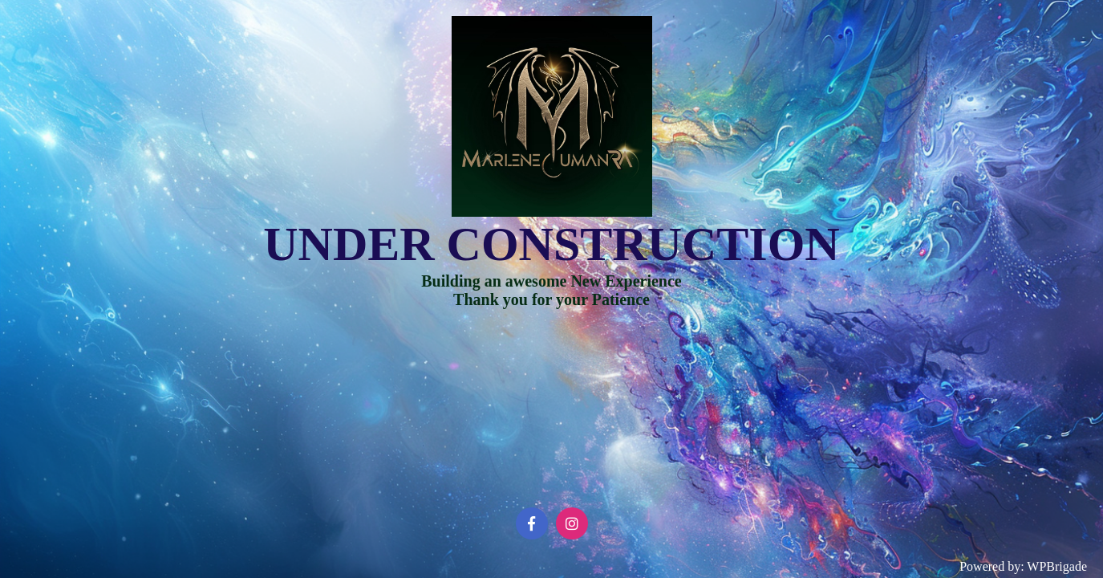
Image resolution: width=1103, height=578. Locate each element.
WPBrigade (1057, 566)
